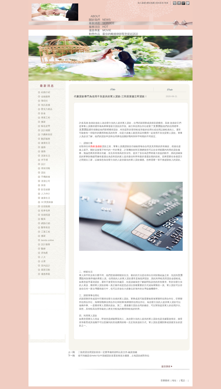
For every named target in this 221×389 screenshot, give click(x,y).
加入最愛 (142, 3)
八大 (43, 257)
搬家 (43, 122)
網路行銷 (45, 223)
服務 (43, 147)
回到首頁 (159, 3)
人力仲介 (45, 193)
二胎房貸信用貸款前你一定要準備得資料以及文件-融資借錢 (107, 352)
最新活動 (45, 269)
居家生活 (45, 155)
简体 (166, 3)
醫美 (43, 219)
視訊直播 (45, 105)
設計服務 (45, 244)
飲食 (43, 113)
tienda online (47, 240)
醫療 (43, 248)
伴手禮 (44, 160)
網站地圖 (150, 3)
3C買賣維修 (47, 202)
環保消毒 (45, 168)
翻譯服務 (45, 138)
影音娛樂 (45, 189)
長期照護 (45, 215)
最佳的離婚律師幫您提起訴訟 (120, 33)
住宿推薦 (45, 206)
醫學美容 (45, 227)
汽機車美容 (46, 134)
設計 (43, 164)
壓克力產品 (46, 109)
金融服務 (45, 96)
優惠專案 (45, 274)
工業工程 (45, 231)
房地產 (44, 253)
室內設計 (45, 265)
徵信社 (44, 100)
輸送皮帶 (45, 126)
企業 (43, 261)
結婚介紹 (45, 92)
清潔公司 (45, 181)
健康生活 (45, 143)
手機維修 (45, 176)
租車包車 (45, 210)
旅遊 (43, 185)
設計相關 (45, 130)
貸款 (43, 172)
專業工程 (45, 117)
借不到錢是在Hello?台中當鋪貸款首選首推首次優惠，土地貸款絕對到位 (114, 355)
